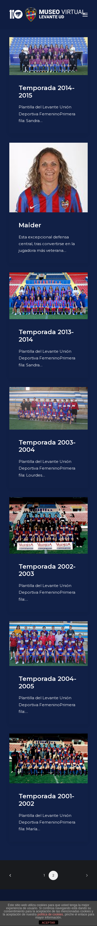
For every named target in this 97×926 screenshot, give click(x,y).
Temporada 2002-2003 (47, 570)
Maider (30, 225)
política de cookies (50, 914)
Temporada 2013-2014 (46, 335)
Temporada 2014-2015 (46, 91)
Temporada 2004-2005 (47, 682)
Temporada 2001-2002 (46, 799)
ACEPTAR (48, 922)
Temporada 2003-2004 (47, 446)
